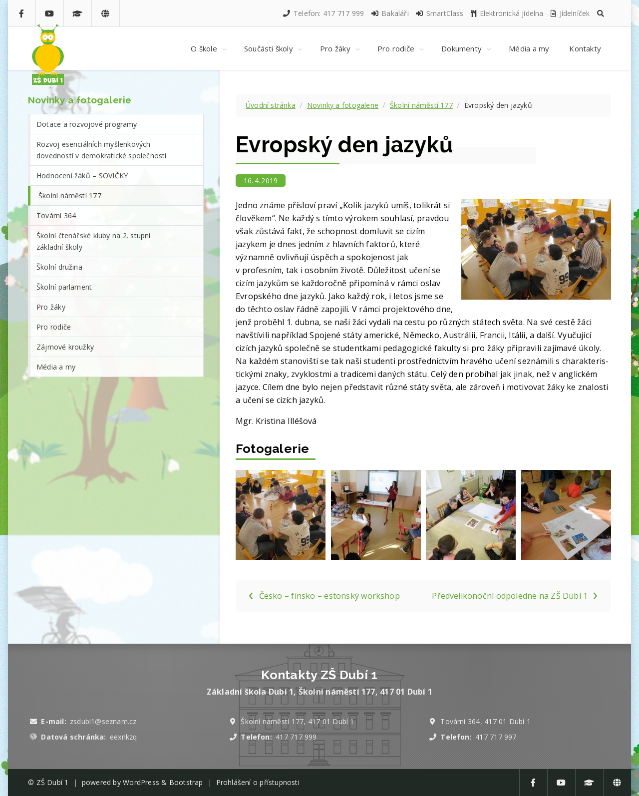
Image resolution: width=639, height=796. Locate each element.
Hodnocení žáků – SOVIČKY (82, 175)
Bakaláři (389, 13)
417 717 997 (495, 737)
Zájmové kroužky (65, 347)
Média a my (55, 367)
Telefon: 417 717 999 (323, 13)
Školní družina (59, 267)
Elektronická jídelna (507, 13)
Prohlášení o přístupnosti (258, 782)
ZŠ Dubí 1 (52, 782)
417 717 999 (296, 737)
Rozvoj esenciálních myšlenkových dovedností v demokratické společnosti (101, 149)
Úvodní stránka (271, 105)
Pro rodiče (53, 327)
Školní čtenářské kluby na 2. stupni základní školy (93, 241)
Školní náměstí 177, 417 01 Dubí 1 (297, 721)
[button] (600, 13)
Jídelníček (570, 13)
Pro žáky (50, 307)
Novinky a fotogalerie (342, 105)
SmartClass (439, 13)
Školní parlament (64, 287)
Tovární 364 (56, 215)
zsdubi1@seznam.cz (103, 721)
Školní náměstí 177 (421, 105)
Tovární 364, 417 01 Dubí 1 (485, 721)
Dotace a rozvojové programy (86, 124)
